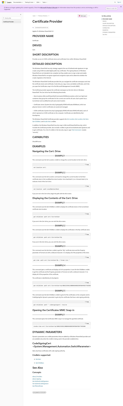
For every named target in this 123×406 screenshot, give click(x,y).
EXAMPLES (105, 30)
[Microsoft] (3, 2)
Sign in (119, 2)
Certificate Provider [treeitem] (8, 21)
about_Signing (36, 379)
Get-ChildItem (36, 121)
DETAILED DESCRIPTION (109, 25)
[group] (61, 286)
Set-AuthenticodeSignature (40, 383)
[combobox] (11, 18)
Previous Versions (42, 16)
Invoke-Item (47, 121)
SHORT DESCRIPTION (108, 23)
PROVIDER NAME (107, 19)
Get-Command (76, 130)
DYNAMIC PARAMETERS (109, 32)
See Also (105, 34)
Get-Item (85, 119)
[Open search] (115, 2)
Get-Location (79, 119)
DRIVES (105, 21)
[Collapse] (20, 14)
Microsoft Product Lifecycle (48, 7)
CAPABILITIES (106, 28)
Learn (34, 16)
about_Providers (37, 376)
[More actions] (89, 15)
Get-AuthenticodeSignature (40, 381)
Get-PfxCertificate (37, 386)
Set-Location (70, 119)
